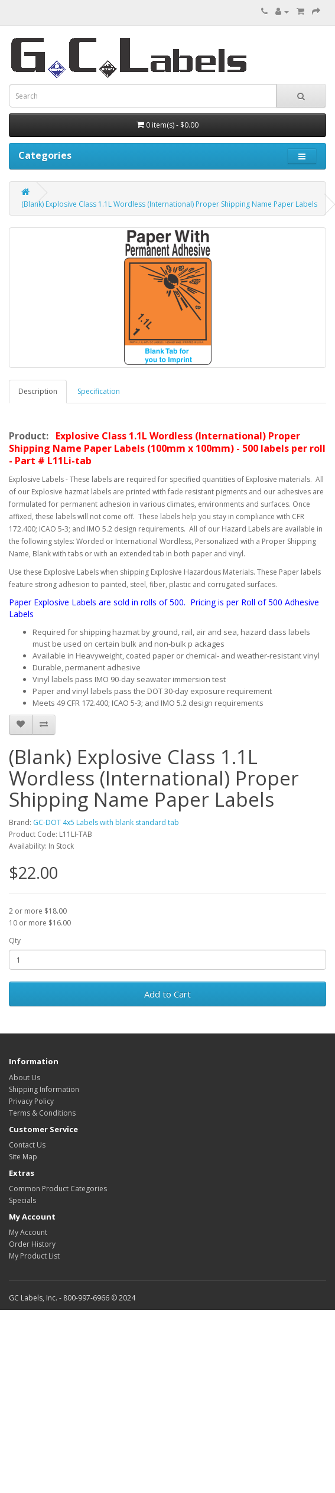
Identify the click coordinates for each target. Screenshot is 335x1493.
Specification (98, 391)
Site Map (23, 1157)
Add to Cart (167, 994)
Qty (15, 940)
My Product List (34, 1256)
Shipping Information (44, 1089)
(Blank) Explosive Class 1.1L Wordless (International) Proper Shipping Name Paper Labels (169, 204)
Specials (22, 1200)
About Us (24, 1078)
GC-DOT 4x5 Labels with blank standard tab (106, 822)
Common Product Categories (58, 1189)
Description (37, 391)
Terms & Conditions (42, 1113)
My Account (28, 1232)
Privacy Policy (31, 1101)
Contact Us (27, 1145)
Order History (32, 1244)
